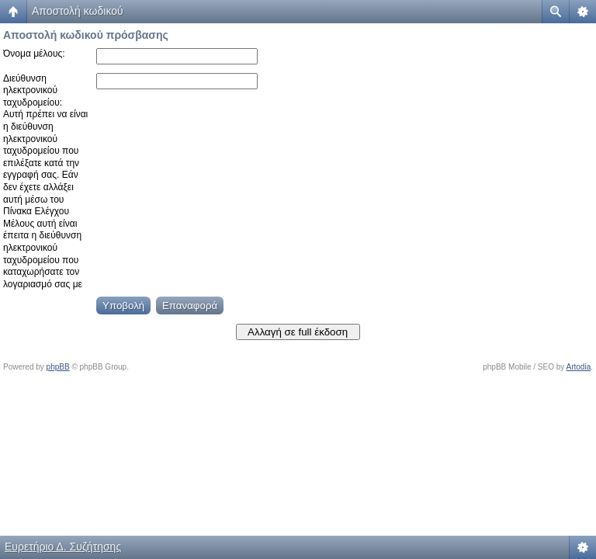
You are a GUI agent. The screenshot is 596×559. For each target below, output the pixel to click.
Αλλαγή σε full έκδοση (297, 332)
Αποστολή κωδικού (77, 11)
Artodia (579, 367)
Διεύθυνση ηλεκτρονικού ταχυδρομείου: (32, 90)
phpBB (58, 367)
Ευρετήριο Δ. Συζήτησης (63, 546)
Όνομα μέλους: (34, 53)
